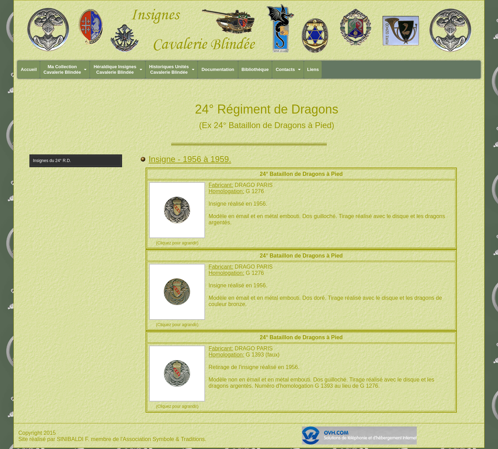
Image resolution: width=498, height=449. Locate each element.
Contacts (285, 69)
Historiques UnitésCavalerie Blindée (169, 69)
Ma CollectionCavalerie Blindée (62, 69)
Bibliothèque (255, 69)
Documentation (218, 69)
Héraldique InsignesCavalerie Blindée (115, 69)
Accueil (29, 69)
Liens (313, 69)
